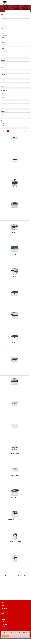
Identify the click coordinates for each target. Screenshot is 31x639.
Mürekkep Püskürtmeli (7, 53)
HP (3, 17)
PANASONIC (5, 35)
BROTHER (5, 24)
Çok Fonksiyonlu (6, 63)
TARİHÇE (3, 605)
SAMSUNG (5, 30)
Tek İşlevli (5, 65)
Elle (3, 95)
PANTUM (4, 37)
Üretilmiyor (5, 74)
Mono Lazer (5, 51)
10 (22, 130)
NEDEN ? (4, 608)
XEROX (4, 26)
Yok (3, 93)
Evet (4, 86)
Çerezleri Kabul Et (5, 636)
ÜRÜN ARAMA (3, 619)
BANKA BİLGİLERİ (4, 629)
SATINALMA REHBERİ (4, 624)
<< (4, 130)
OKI (3, 28)
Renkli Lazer (5, 56)
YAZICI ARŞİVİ (3, 616)
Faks (4, 67)
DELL (4, 44)
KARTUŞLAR (3, 613)
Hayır (4, 104)
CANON (4, 19)
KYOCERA (5, 33)
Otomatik (4, 97)
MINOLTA (4, 42)
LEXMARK (5, 21)
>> (26, 130)
